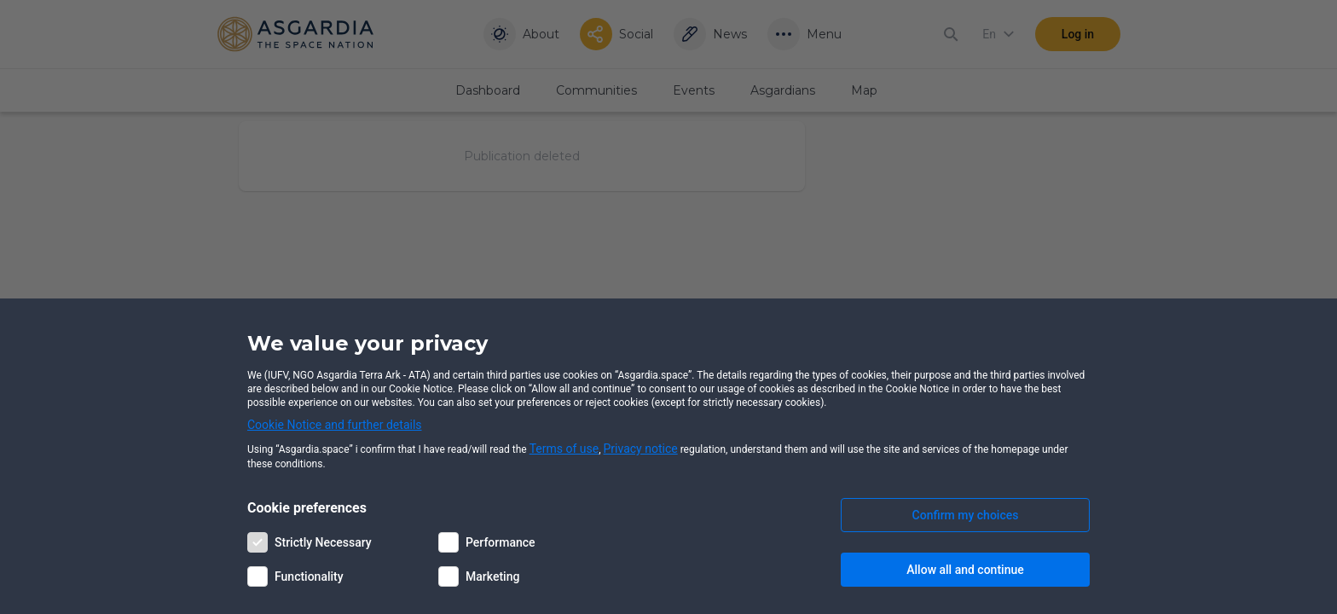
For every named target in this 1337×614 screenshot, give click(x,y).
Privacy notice (641, 448)
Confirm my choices (965, 515)
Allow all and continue (964, 569)
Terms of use (564, 448)
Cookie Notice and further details (334, 425)
